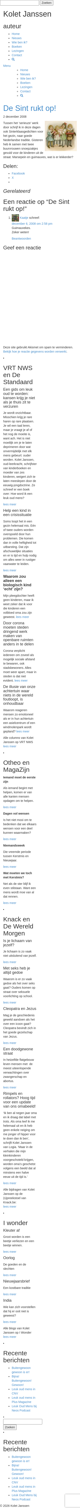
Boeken (17, 46)
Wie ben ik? (19, 42)
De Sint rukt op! (29, 108)
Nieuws (17, 38)
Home (16, 34)
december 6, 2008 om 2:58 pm (32, 223)
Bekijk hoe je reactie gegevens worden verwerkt (35, 351)
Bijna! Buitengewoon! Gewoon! (22, 1381)
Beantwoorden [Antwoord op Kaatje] (21, 238)
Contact (17, 55)
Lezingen (18, 51)
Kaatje (24, 217)
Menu (7, 65)
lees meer (9, 504)
